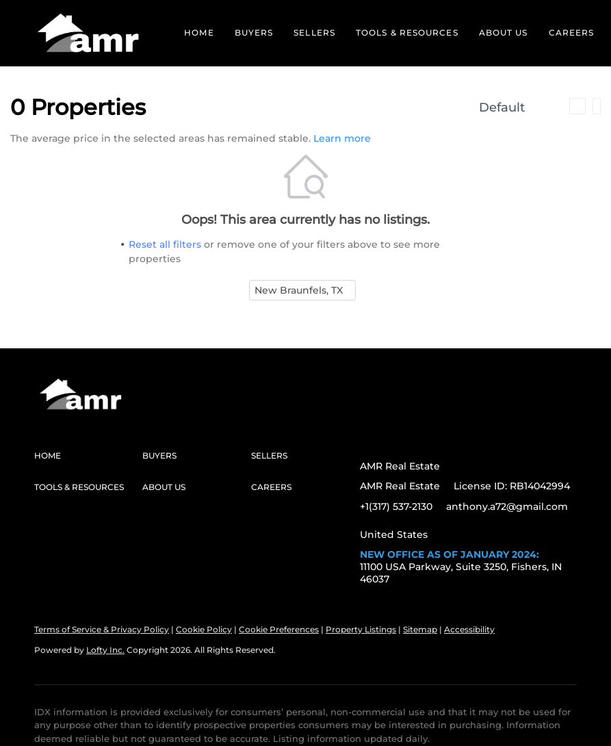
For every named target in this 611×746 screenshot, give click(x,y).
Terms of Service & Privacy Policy (101, 629)
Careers (572, 32)
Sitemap (420, 629)
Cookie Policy (204, 629)
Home (198, 32)
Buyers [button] (254, 32)
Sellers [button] (314, 32)
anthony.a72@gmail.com (507, 506)
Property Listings (361, 629)
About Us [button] (503, 32)
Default (502, 107)
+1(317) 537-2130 (396, 506)
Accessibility (469, 629)
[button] (88, 33)
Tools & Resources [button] (407, 32)
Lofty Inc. (105, 650)
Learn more (342, 138)
